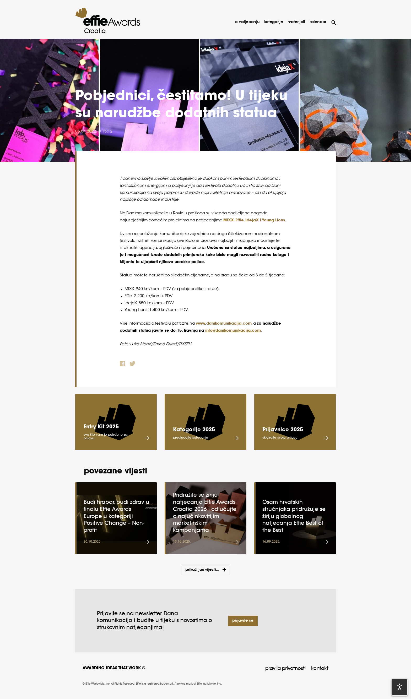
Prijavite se (242, 621)
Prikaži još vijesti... (202, 570)
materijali (296, 22)
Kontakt (319, 669)
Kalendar (318, 22)
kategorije (273, 22)
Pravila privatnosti (285, 669)
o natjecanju (247, 22)
